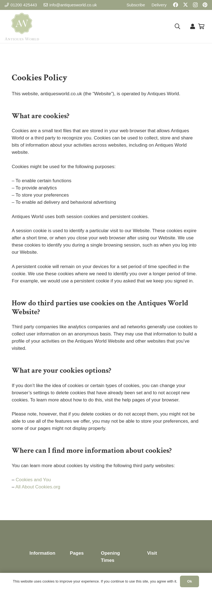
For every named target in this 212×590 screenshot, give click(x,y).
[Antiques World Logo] (22, 26)
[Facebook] (175, 4)
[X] (185, 4)
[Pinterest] (205, 4)
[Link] (192, 26)
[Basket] (201, 26)
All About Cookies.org (37, 487)
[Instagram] (195, 5)
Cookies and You (33, 479)
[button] (177, 26)
